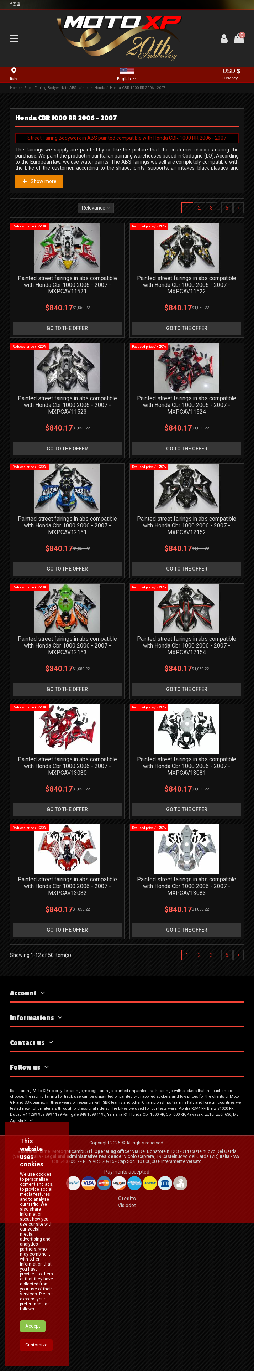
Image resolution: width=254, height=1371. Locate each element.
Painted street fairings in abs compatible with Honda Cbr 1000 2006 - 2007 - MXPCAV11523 (67, 405)
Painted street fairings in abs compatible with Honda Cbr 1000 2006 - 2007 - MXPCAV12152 (186, 525)
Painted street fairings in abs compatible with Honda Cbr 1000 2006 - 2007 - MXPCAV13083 (186, 886)
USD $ (232, 75)
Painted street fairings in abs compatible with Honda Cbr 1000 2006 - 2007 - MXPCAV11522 (186, 285)
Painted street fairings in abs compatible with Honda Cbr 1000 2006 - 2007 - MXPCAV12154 (186, 645)
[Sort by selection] (96, 208)
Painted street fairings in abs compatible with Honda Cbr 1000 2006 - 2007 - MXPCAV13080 (67, 766)
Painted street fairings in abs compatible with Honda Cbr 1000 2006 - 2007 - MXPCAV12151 (67, 525)
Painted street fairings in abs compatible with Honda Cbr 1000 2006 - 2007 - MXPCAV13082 (67, 886)
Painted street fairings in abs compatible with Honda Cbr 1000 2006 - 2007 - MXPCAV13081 (186, 766)
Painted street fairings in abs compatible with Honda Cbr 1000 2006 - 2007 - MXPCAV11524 (186, 405)
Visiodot (127, 1205)
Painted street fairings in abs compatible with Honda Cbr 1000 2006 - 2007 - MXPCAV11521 (67, 285)
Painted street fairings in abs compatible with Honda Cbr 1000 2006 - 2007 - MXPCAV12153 (67, 645)
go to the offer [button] (67, 328)
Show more (39, 181)
